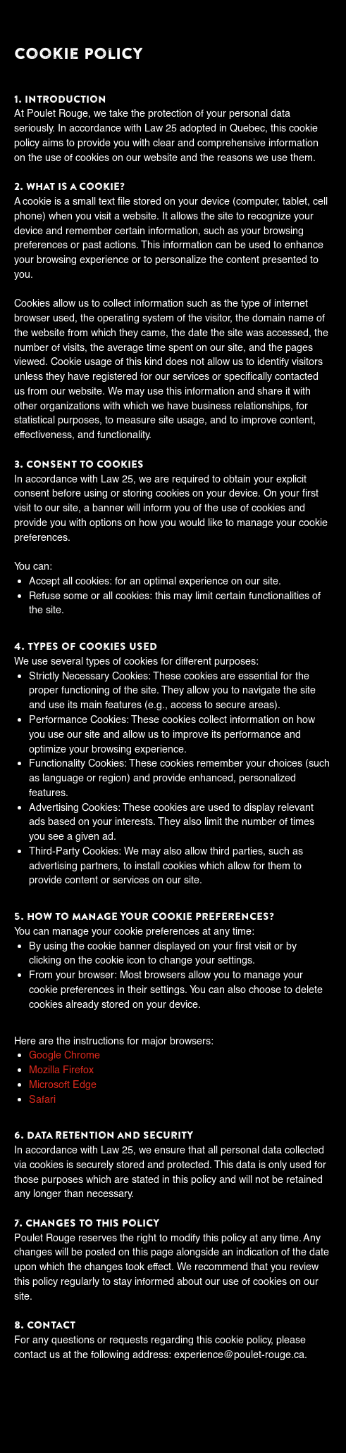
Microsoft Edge (63, 1084)
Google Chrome (64, 1055)
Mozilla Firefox (61, 1069)
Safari (42, 1099)
